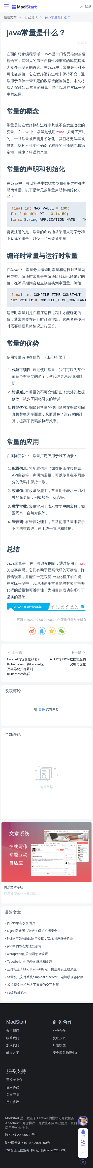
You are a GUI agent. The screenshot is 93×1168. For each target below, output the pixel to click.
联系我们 (12, 1038)
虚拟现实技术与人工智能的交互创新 (33, 985)
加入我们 (12, 1045)
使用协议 (12, 1087)
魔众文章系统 (13, 887)
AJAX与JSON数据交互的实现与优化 (68, 661)
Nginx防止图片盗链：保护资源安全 (32, 931)
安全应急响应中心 (66, 1053)
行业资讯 (31, 17)
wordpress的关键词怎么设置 (27, 954)
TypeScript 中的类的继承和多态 (29, 961)
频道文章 (10, 17)
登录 (86, 6)
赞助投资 (59, 1038)
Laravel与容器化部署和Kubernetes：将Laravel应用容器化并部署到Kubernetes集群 (25, 666)
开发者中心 (14, 1080)
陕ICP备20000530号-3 (21, 1135)
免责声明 (12, 1094)
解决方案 (12, 1053)
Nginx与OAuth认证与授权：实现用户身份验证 (40, 938)
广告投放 (59, 1045)
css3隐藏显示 (17, 992)
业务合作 (59, 1030)
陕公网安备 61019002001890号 (27, 1143)
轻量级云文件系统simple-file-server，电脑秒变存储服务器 (47, 977)
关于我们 (12, 1030)
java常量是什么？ (57, 17)
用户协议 (12, 1102)
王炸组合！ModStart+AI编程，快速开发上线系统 (42, 969)
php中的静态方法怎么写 (24, 946)
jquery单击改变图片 (21, 923)
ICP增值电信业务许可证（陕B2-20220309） (36, 1150)
